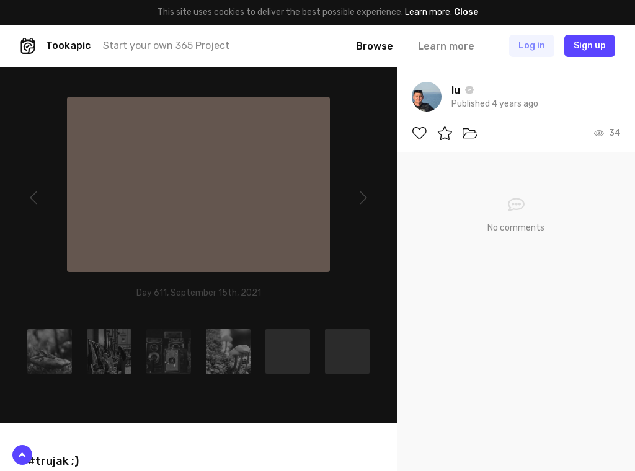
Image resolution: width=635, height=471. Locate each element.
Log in (531, 45)
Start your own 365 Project (166, 45)
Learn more (427, 12)
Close (466, 12)
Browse (374, 46)
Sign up (590, 45)
